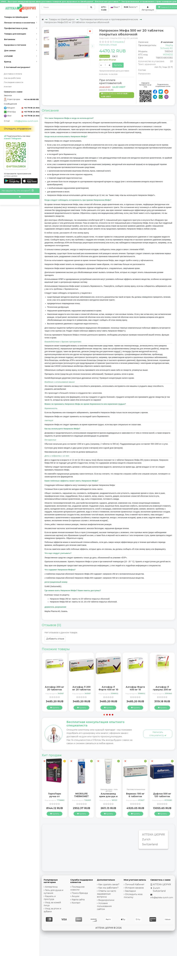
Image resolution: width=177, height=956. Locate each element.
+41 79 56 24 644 (30, 108)
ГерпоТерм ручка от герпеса (54, 796)
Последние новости (13, 82)
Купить (118, 65)
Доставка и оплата (13, 74)
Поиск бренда (80, 893)
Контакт (8, 87)
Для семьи (10, 50)
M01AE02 (168, 54)
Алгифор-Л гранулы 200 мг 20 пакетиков (162, 689)
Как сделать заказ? (108, 884)
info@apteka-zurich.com (26, 121)
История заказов (134, 888)
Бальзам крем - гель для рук (109, 790)
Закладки (130, 891)
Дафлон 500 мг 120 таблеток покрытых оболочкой (162, 797)
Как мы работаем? (108, 888)
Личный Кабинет (134, 884)
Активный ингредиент (17, 67)
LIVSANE (8, 56)
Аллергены (51, 887)
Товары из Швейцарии (16, 17)
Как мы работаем (12, 78)
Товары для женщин (15, 34)
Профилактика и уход (16, 28)
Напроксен (144, 73)
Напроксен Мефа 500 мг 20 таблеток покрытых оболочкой (76, 22)
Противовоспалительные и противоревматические (109, 19)
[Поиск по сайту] (91, 7)
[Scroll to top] (19, 197)
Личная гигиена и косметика (19, 22)
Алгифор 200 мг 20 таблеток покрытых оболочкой (54, 691)
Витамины (9, 39)
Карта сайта (78, 899)
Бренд (7, 61)
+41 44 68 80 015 (31, 99)
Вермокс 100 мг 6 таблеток (135, 795)
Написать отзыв (108, 45)
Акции (75, 896)
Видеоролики (106, 900)
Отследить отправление (17, 128)
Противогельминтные (136, 789)
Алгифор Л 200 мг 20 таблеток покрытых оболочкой (81, 691)
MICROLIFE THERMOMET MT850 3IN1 (81, 796)
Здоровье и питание (15, 45)
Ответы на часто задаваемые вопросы (106, 894)
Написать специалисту (157, 734)
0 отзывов (117, 42)
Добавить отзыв (55, 638)
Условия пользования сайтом (104, 906)
